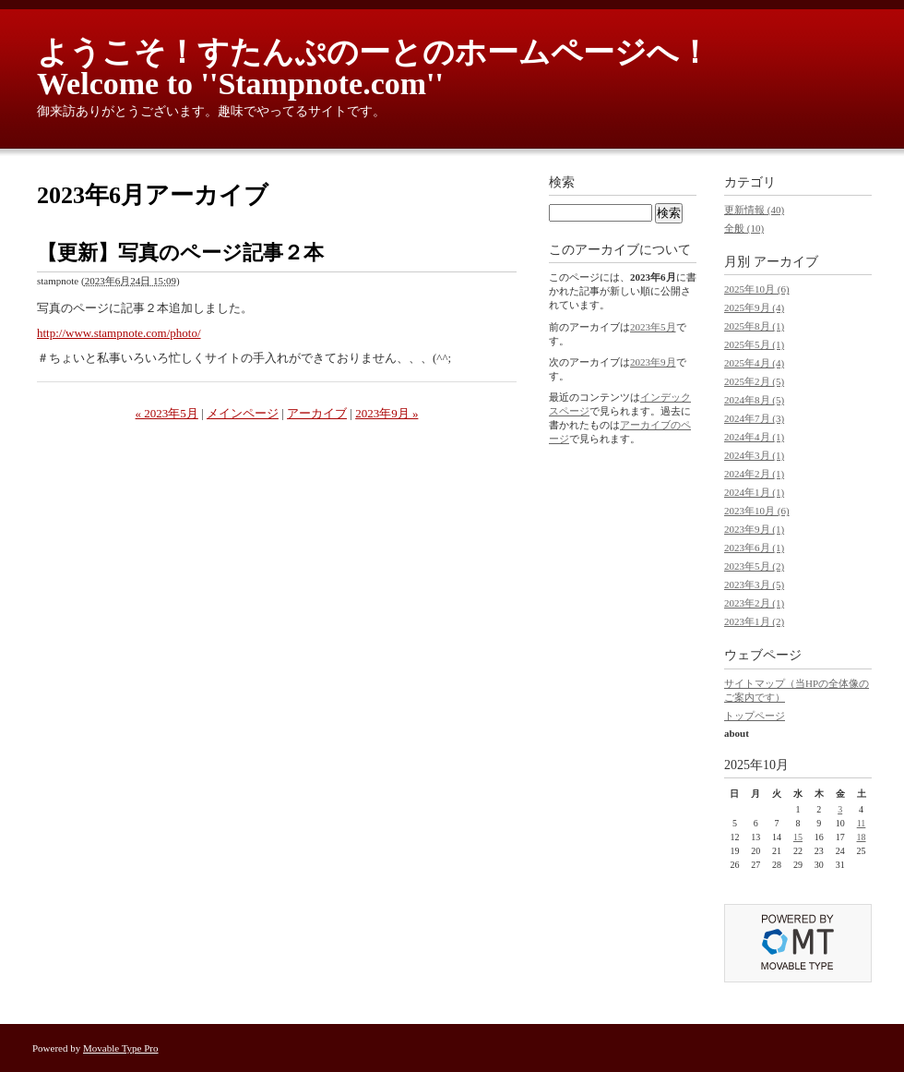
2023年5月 (653, 326)
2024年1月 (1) (754, 492)
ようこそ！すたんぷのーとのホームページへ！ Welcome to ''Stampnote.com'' (389, 68)
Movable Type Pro (121, 1048)
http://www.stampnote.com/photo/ (119, 333)
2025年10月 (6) (757, 289)
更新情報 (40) (754, 209)
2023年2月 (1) (754, 602)
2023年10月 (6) (757, 510)
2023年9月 (653, 361)
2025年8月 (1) (754, 325)
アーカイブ (317, 413)
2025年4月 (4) (754, 362)
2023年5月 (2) (754, 566)
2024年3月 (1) (754, 455)
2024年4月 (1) (754, 436)
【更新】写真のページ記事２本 (180, 252)
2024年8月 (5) (754, 399)
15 (798, 837)
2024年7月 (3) (754, 418)
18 (861, 837)
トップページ (754, 715)
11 (861, 823)
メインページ (243, 413)
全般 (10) (744, 228)
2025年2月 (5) (754, 381)
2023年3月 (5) (754, 584)
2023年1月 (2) (754, 621)
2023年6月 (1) (754, 547)
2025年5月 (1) (754, 344)
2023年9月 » (386, 413)
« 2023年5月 (167, 413)
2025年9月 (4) (754, 307)
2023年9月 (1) (754, 529)
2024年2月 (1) (754, 473)
